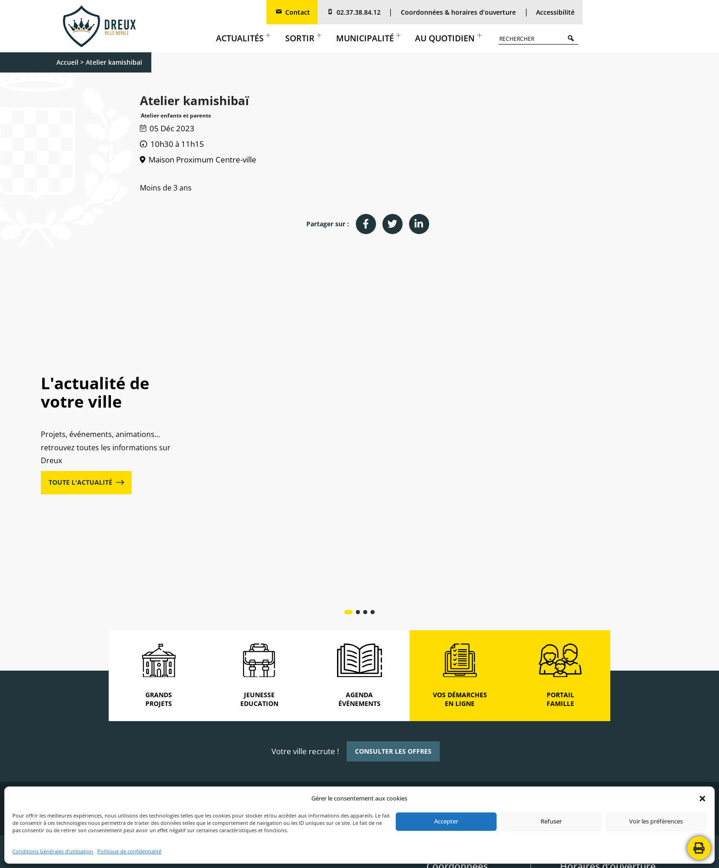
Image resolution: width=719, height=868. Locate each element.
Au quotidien (448, 38)
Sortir (303, 38)
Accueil (67, 62)
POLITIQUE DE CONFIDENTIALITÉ (341, 854)
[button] (702, 799)
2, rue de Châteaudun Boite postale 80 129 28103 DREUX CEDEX (460, 737)
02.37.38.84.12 (353, 12)
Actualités (243, 38)
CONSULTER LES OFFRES (393, 588)
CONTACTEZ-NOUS (452, 854)
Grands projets (281, 381)
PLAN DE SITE (404, 854)
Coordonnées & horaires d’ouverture (458, 12)
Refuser (551, 821)
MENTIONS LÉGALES (268, 854)
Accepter (446, 821)
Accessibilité (555, 12)
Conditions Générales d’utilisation (52, 851)
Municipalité (368, 38)
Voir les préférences (656, 821)
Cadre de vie (439, 381)
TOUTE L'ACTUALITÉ (86, 401)
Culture (592, 381)
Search (573, 38)
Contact (292, 12)
